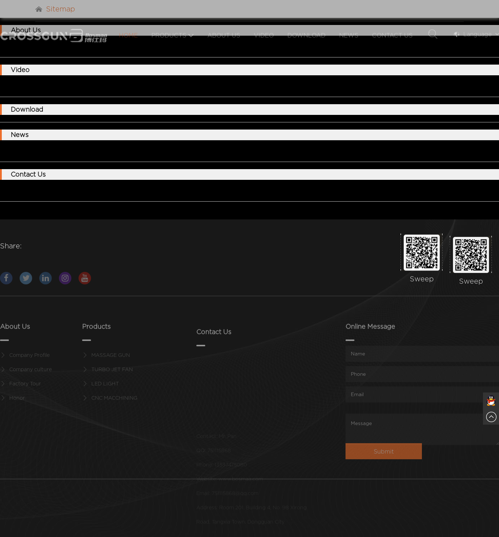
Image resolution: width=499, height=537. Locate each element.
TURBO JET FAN (112, 373)
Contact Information (36, 190)
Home (128, 47)
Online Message (91, 190)
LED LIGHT (105, 387)
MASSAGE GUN (30, 85)
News (348, 47)
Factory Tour (25, 387)
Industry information (85, 150)
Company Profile (29, 359)
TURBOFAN (74, 85)
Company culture (30, 373)
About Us (223, 47)
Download (306, 47)
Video (263, 47)
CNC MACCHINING (167, 85)
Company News (30, 150)
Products (172, 47)
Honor (17, 402)
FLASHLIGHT (116, 85)
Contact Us (392, 47)
